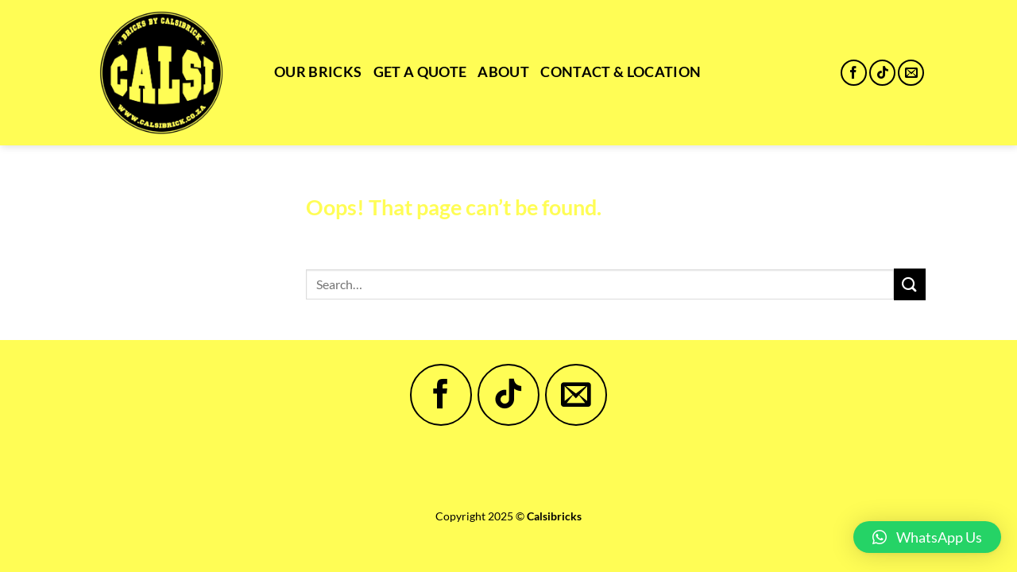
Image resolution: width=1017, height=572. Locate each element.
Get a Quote (420, 72)
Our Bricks (318, 72)
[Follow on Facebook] (854, 73)
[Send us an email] (911, 73)
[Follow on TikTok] (882, 73)
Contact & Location (620, 72)
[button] (927, 537)
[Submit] (910, 284)
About (503, 72)
